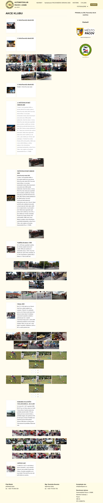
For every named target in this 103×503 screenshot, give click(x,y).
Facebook (94, 4)
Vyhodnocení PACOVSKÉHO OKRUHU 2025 (57, 2)
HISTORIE (76, 2)
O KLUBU (83, 2)
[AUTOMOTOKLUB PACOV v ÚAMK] (17, 5)
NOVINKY (39, 2)
